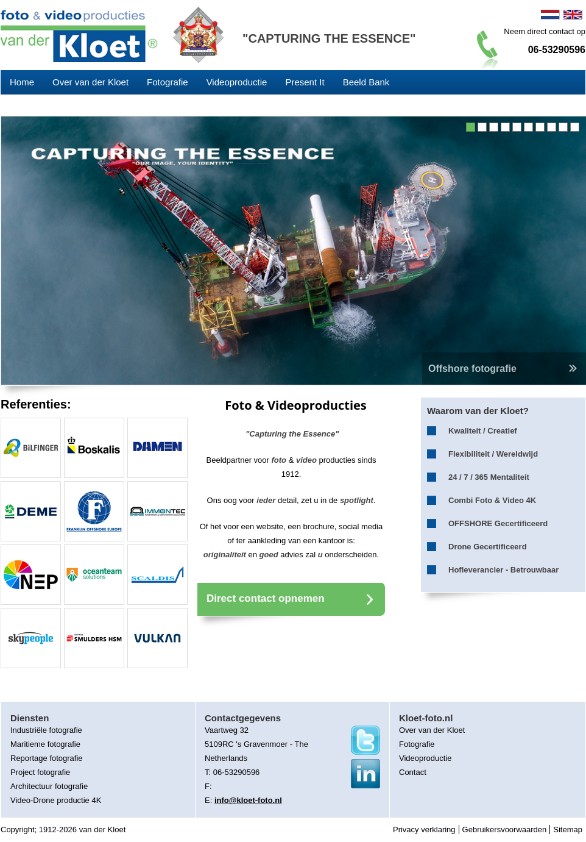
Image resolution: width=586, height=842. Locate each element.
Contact (412, 772)
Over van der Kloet (90, 82)
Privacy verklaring (424, 829)
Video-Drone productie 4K (55, 800)
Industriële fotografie (46, 730)
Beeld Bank (366, 82)
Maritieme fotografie (45, 744)
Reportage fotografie (46, 758)
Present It (304, 82)
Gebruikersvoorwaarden (504, 829)
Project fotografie (40, 772)
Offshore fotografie (504, 368)
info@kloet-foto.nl (248, 800)
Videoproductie (237, 82)
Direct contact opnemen (266, 598)
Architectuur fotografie (49, 786)
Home (22, 82)
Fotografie (167, 82)
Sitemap (567, 829)
